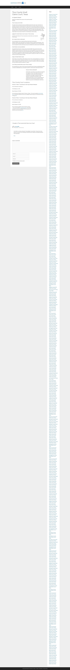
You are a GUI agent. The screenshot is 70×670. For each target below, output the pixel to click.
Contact (20, 7)
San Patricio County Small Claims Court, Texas (52, 537)
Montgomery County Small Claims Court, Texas (52, 445)
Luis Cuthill (17, 126)
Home (12, 7)
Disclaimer (41, 668)
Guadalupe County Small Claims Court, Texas (52, 251)
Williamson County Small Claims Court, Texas (52, 642)
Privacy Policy (45, 668)
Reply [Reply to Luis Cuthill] (14, 135)
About (16, 7)
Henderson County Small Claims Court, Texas (52, 284)
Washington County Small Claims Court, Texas (52, 624)
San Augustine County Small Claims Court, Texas (53, 530)
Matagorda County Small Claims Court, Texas (52, 414)
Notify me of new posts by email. (19, 160)
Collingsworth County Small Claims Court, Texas (53, 124)
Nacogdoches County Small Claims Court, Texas (53, 456)
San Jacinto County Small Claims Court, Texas (52, 533)
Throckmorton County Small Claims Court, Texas (53, 586)
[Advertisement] (39, 15)
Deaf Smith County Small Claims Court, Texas (52, 165)
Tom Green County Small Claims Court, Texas (52, 590)
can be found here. (23, 107)
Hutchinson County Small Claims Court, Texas (52, 310)
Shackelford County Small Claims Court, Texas (52, 548)
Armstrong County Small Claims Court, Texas (52, 28)
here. (16, 95)
